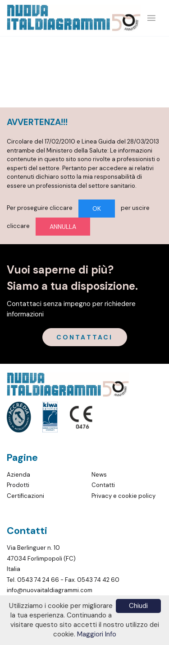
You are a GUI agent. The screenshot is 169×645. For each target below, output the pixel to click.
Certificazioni (25, 496)
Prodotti (18, 485)
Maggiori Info (96, 634)
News (99, 474)
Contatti (103, 485)
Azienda (18, 474)
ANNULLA (63, 227)
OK (96, 208)
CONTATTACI (84, 337)
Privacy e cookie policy (123, 496)
